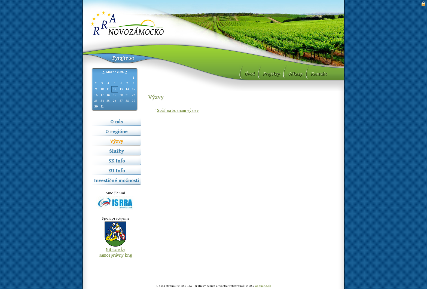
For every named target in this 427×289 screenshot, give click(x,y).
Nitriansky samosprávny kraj (115, 252)
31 (102, 106)
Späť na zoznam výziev (178, 110)
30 (95, 106)
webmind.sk (263, 286)
